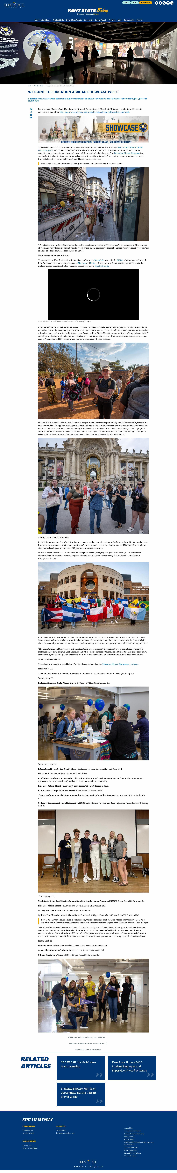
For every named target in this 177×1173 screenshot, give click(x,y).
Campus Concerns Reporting (134, 1133)
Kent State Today (88, 11)
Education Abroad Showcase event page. (120, 664)
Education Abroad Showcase (127, 153)
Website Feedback (130, 1155)
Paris (92, 263)
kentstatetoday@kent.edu (65, 1133)
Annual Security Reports (132, 1130)
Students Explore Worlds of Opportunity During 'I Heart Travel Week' (78, 1093)
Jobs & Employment (131, 1147)
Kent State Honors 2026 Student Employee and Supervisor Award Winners (129, 1066)
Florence (82, 263)
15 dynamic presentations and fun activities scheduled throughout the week (94, 112)
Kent (29, 86)
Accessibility (128, 1128)
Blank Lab (99, 260)
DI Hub (120, 260)
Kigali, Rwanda (102, 266)
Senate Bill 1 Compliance (132, 1153)
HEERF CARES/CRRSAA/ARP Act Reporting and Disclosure (138, 1143)
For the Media (129, 1139)
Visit (135, 2)
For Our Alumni (129, 1136)
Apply (126, 2)
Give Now (145, 2)
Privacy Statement (130, 1150)
